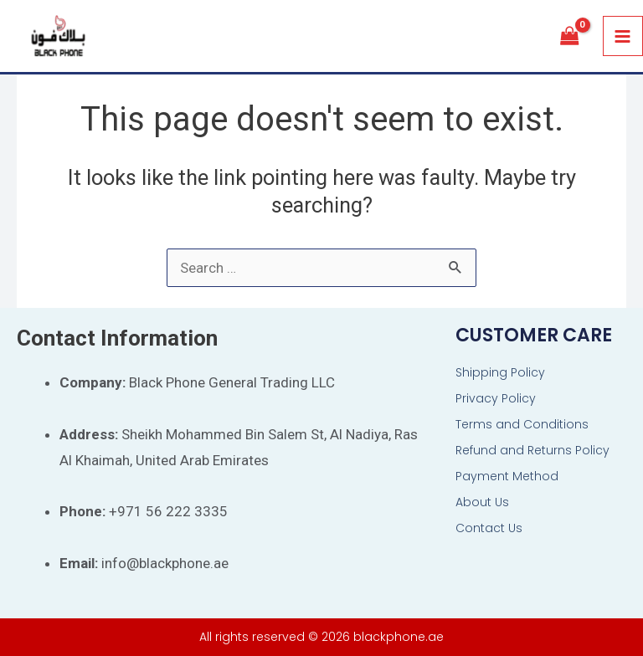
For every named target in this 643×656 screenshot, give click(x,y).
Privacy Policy (495, 398)
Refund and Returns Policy (532, 450)
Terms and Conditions (522, 424)
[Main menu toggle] (623, 36)
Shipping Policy (500, 372)
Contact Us (488, 528)
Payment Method (506, 476)
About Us (482, 502)
